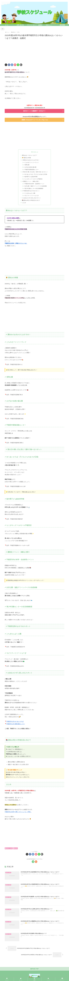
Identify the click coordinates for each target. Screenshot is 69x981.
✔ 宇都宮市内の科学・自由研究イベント (33, 183)
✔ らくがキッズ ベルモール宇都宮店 (32, 179)
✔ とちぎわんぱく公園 (29, 193)
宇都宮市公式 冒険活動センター (15, 724)
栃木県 (15, 848)
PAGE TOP (34, 969)
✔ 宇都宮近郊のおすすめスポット (31, 190)
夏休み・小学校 (8, 848)
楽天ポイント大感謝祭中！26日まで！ (34, 111)
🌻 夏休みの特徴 (26, 157)
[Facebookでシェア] (9, 65)
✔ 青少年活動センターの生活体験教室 (33, 188)
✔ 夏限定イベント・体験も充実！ (31, 181)
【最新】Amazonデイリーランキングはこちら (34, 120)
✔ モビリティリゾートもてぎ (31, 195)
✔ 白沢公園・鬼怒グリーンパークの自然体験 (35, 186)
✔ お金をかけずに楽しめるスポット (31, 198)
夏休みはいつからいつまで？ (29, 155)
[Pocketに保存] (15, 65)
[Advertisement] (34, 51)
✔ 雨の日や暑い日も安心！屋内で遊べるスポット (35, 172)
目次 (32, 152)
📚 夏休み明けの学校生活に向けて (31, 200)
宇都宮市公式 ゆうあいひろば (15, 721)
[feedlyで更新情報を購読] (33, 861)
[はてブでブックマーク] (12, 65)
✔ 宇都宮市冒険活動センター (31, 169)
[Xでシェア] (6, 65)
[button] (21, 65)
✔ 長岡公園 (26, 164)
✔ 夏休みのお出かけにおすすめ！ (31, 160)
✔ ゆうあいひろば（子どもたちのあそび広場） (35, 174)
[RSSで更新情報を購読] (36, 861)
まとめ (24, 202)
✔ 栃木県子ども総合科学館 (30, 176)
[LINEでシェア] (18, 65)
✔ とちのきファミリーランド (31, 162)
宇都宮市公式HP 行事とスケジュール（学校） (18, 812)
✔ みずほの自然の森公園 (29, 167)
